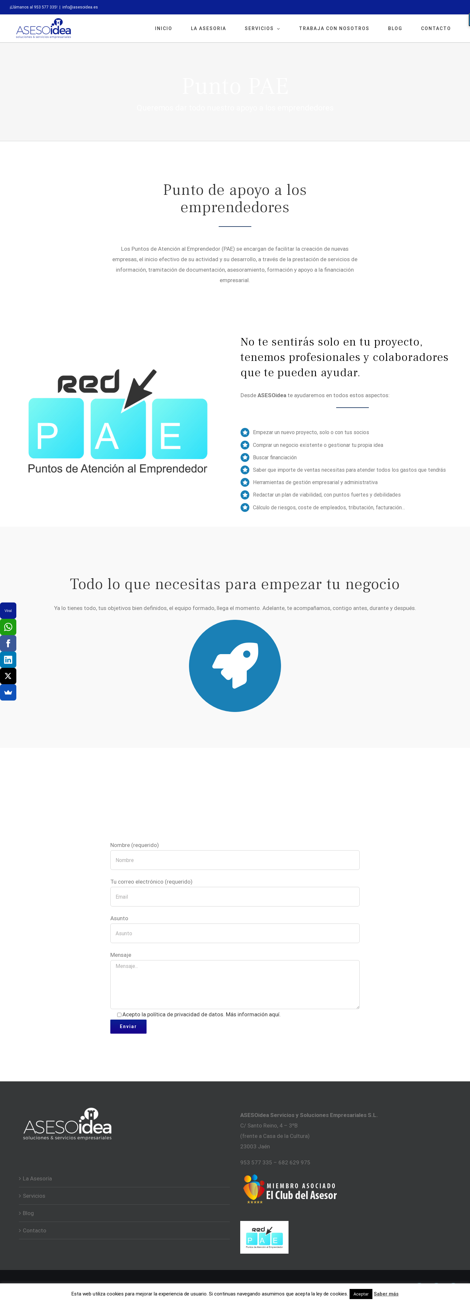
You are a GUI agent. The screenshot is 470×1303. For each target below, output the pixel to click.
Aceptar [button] (360, 1294)
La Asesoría (37, 1178)
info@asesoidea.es (80, 7)
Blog (28, 1213)
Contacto (34, 1230)
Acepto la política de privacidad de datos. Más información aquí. (201, 1014)
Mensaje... (235, 984)
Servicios (34, 1196)
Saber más (386, 1294)
